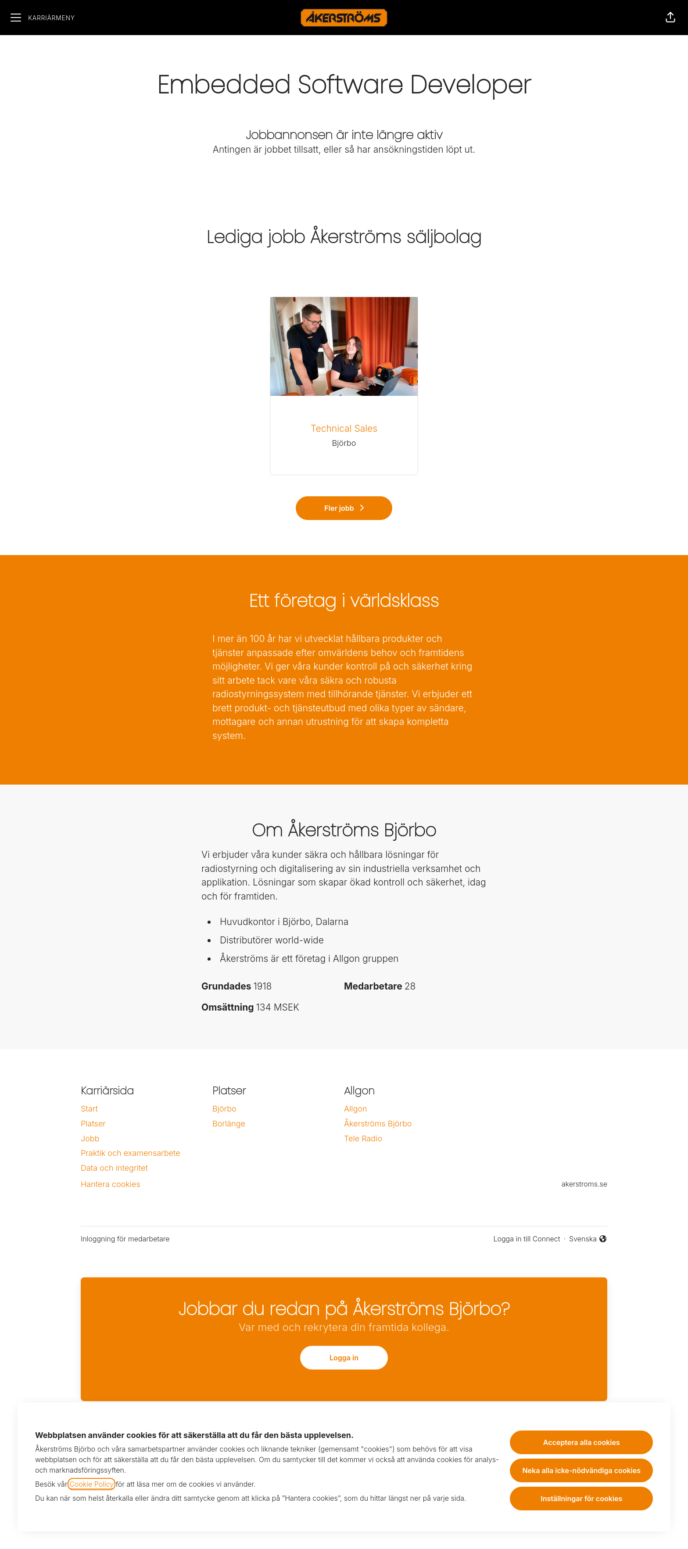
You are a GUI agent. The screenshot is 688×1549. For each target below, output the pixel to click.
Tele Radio (363, 1138)
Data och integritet (114, 1168)
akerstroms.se (584, 1184)
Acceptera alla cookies (581, 1442)
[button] (670, 17)
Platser (93, 1123)
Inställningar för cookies (581, 1498)
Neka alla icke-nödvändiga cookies (581, 1470)
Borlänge (228, 1123)
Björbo (224, 1108)
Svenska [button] (588, 1239)
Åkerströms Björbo (378, 1123)
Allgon (355, 1108)
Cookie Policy (91, 1484)
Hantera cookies (110, 1184)
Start (89, 1108)
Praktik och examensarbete (130, 1153)
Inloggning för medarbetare (125, 1238)
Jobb (90, 1138)
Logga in (344, 1357)
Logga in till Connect (526, 1238)
